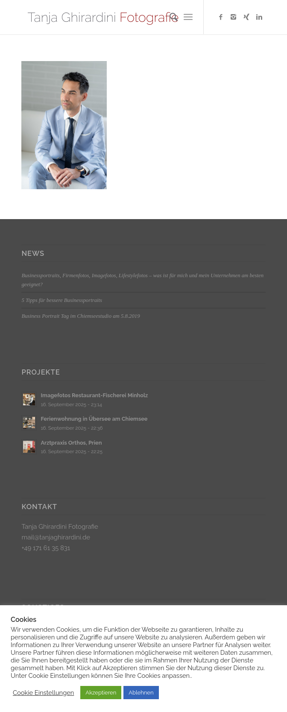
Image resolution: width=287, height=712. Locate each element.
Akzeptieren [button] (100, 692)
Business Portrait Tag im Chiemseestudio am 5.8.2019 (80, 316)
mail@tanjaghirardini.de (55, 537)
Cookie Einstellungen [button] (43, 692)
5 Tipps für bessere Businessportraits (61, 300)
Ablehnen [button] (141, 692)
